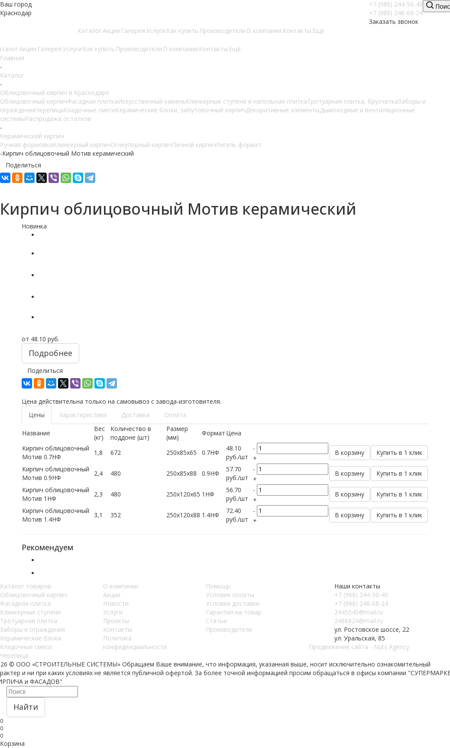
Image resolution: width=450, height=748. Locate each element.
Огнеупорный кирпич (141, 144)
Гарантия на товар (234, 612)
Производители (229, 629)
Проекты (116, 621)
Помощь (218, 586)
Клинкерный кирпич (81, 144)
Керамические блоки (31, 638)
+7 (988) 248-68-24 (396, 13)
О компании (120, 586)
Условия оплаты (230, 595)
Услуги (113, 612)
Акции (111, 595)
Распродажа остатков (58, 118)
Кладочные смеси (90, 110)
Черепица (50, 110)
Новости (116, 603)
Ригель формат (239, 144)
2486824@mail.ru (358, 621)
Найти (25, 707)
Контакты (117, 629)
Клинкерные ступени (30, 612)
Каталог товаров (25, 586)
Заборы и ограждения (32, 629)
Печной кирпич (194, 144)
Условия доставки (232, 603)
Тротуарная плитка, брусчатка (352, 101)
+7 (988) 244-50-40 (396, 4)
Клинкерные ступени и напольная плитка (246, 101)
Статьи (216, 621)
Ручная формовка (26, 144)
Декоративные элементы (283, 110)
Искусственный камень (152, 101)
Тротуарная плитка (28, 621)
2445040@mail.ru (358, 612)
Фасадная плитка (92, 101)
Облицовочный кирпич (33, 101)
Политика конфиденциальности (135, 642)
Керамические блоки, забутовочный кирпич (181, 110)
